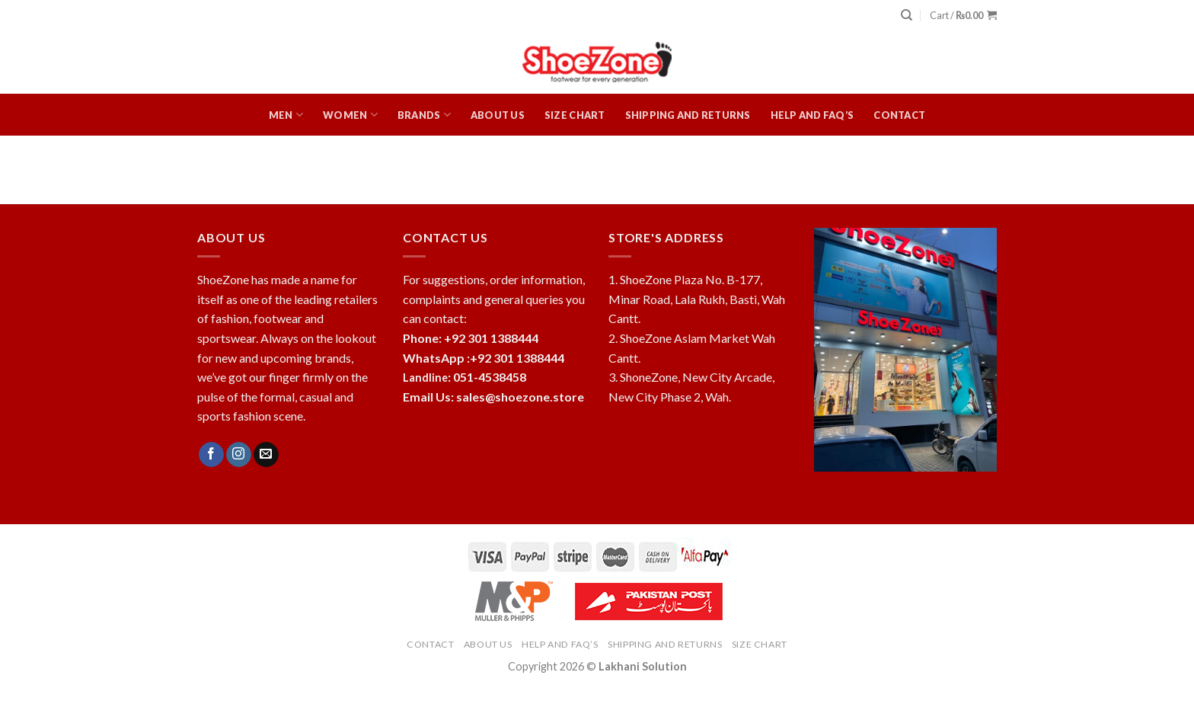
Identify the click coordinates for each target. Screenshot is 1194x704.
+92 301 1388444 (517, 357)
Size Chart (574, 115)
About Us (498, 115)
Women (350, 114)
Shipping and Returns (688, 115)
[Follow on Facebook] (211, 455)
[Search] (906, 15)
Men (286, 114)
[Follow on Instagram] (238, 455)
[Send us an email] (266, 455)
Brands (424, 114)
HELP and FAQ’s (812, 115)
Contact (899, 115)
